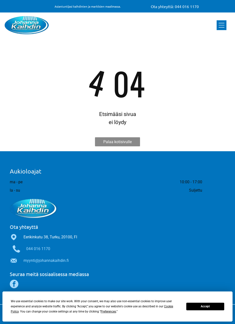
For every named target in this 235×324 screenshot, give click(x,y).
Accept (205, 306)
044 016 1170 (38, 248)
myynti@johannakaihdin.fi (46, 260)
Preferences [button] (108, 311)
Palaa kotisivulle (117, 141)
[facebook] (14, 284)
